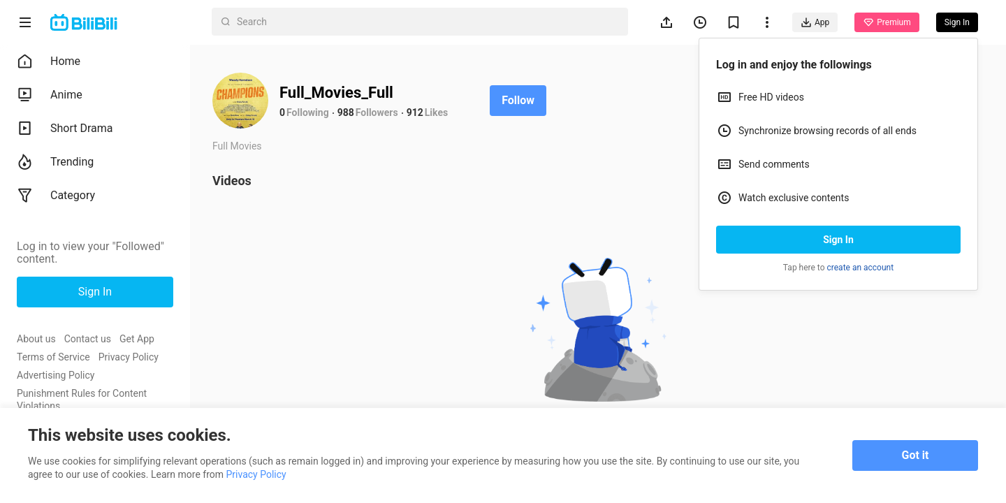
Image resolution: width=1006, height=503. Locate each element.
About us (36, 338)
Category (56, 195)
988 (345, 112)
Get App (136, 338)
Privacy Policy (129, 357)
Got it (915, 455)
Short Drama (65, 128)
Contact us (87, 338)
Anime (49, 95)
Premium (886, 22)
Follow (518, 100)
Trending (55, 162)
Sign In (838, 239)
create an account (860, 267)
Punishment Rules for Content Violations (82, 399)
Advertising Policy (55, 375)
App (815, 22)
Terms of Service (53, 357)
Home (48, 61)
